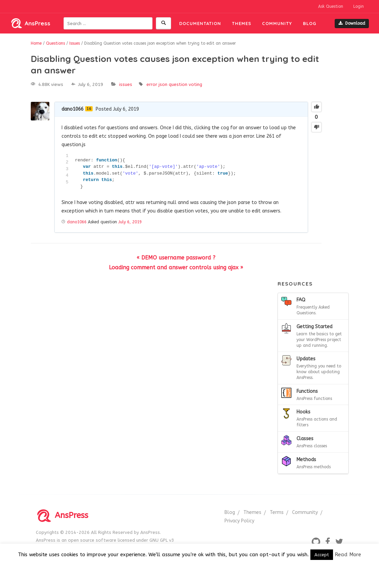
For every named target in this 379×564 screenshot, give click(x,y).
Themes (241, 23)
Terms (277, 512)
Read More (348, 554)
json (163, 84)
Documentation (200, 23)
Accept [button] (321, 554)
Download (351, 23)
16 (89, 109)
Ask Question (330, 6)
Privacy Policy (239, 521)
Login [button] (358, 6)
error (151, 84)
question (178, 84)
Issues (125, 84)
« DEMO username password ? (176, 257)
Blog (309, 23)
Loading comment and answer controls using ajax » (176, 267)
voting (195, 84)
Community (277, 23)
